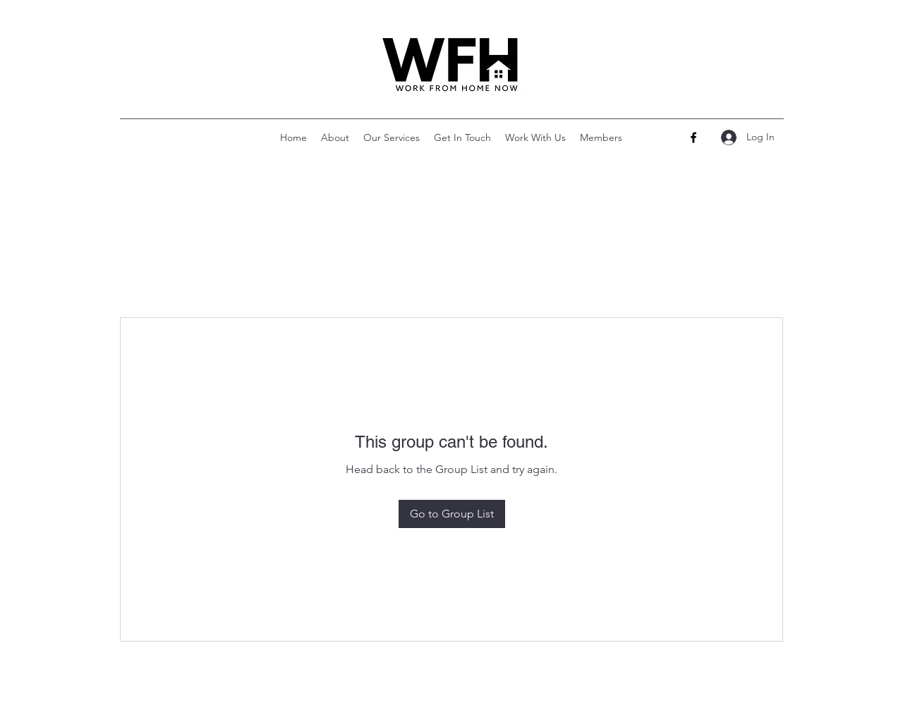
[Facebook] (693, 137)
